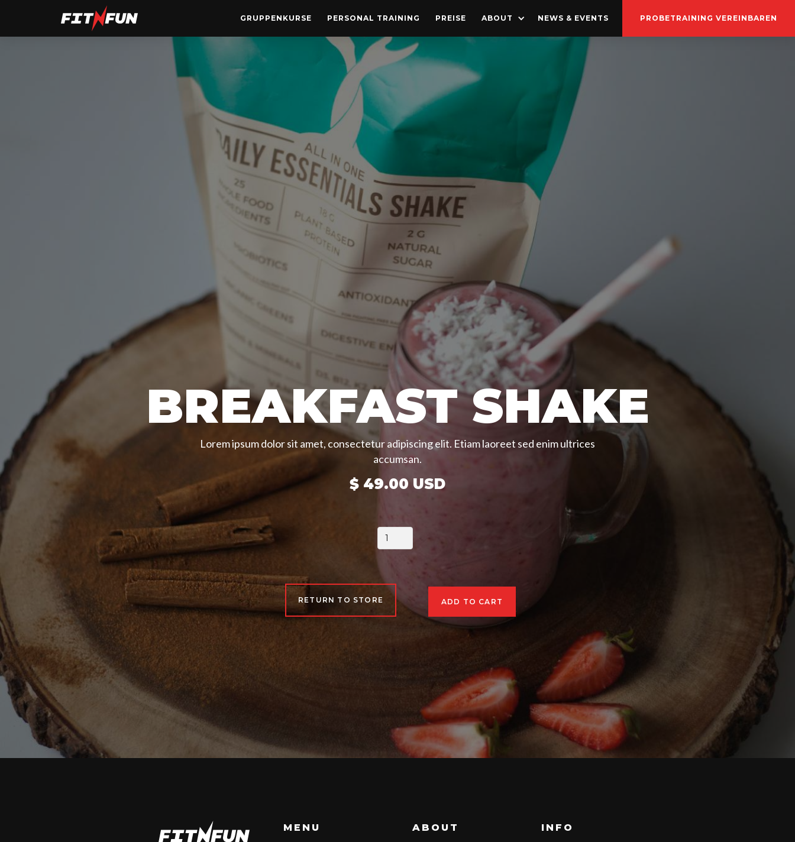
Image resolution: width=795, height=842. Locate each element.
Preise (450, 18)
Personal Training (373, 18)
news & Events (573, 18)
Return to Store (340, 599)
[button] (502, 18)
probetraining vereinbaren (708, 18)
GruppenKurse (276, 18)
